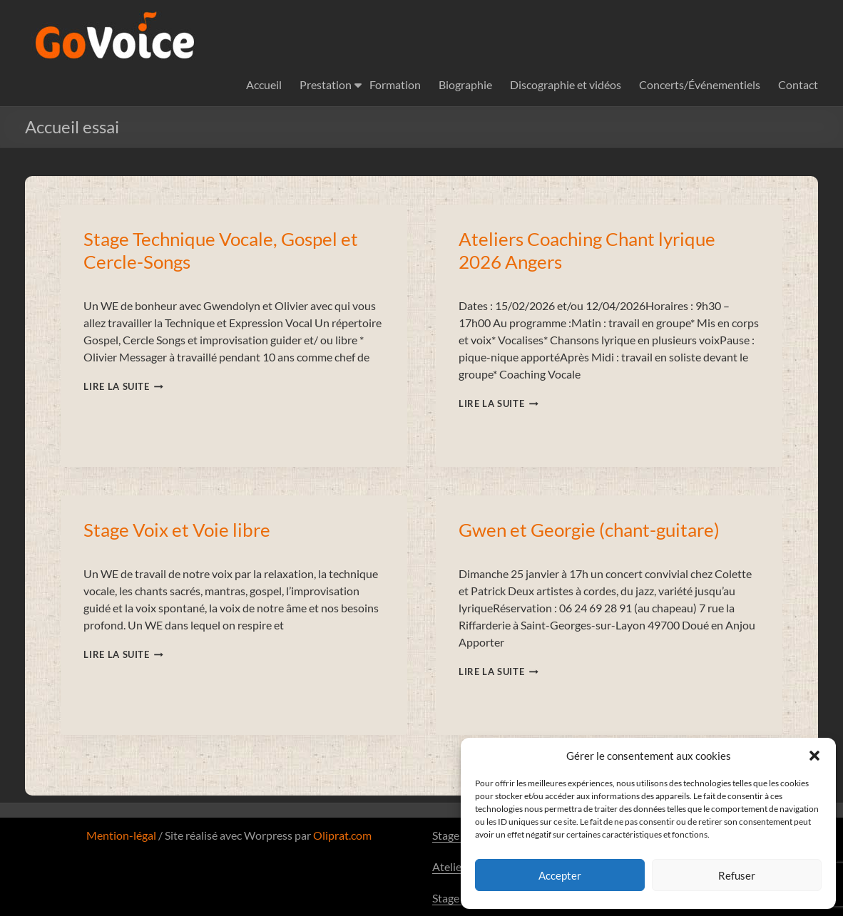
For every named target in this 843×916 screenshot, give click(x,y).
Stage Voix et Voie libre (176, 529)
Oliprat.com (342, 835)
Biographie (465, 84)
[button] (814, 755)
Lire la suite (123, 386)
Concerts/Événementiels (699, 84)
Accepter (559, 875)
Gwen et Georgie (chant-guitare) (589, 529)
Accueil (264, 84)
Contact (798, 84)
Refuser (736, 875)
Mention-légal (121, 835)
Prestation (326, 84)
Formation (395, 84)
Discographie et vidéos (565, 84)
